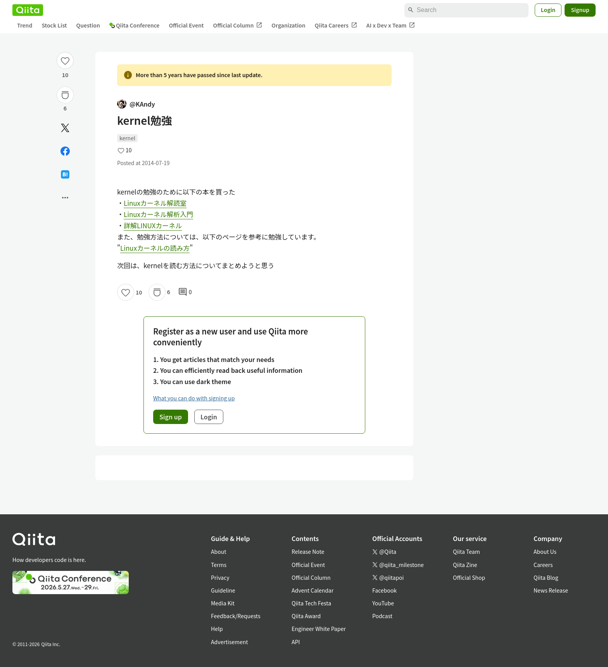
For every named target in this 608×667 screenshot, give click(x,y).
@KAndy (136, 104)
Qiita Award (306, 616)
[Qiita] (27, 10)
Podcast (382, 616)
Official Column (238, 25)
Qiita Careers (336, 25)
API (296, 642)
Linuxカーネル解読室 (155, 203)
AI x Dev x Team (390, 25)
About (218, 551)
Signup (580, 10)
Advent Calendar (312, 590)
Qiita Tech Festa (311, 603)
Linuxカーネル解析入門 (158, 214)
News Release (551, 590)
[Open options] (65, 197)
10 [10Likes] (65, 75)
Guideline (223, 590)
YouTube (383, 603)
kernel (127, 138)
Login (548, 10)
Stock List (54, 25)
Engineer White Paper (319, 629)
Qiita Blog (546, 577)
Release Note (308, 551)
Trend (24, 25)
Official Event (186, 25)
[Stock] (65, 94)
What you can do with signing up (194, 398)
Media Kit (223, 603)
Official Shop (469, 577)
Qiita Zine (465, 565)
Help (217, 629)
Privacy (220, 577)
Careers (543, 565)
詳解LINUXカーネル (153, 225)
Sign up (170, 416)
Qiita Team (466, 551)
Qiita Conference (134, 25)
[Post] (65, 127)
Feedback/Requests (236, 616)
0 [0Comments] (185, 292)
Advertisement (229, 642)
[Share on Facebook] (65, 151)
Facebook (384, 590)
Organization (288, 25)
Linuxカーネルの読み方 (155, 248)
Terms (218, 565)
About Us (545, 551)
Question (88, 25)
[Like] (65, 60)
